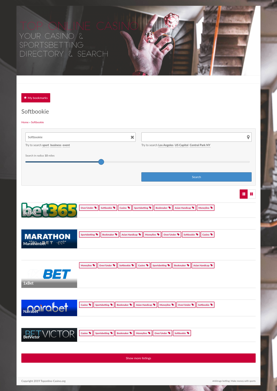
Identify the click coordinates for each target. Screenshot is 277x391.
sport (45, 145)
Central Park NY (200, 145)
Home (24, 122)
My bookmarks (36, 98)
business (55, 145)
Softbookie (37, 122)
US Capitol (182, 145)
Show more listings (138, 358)
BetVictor (31, 337)
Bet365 (29, 212)
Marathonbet (34, 243)
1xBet (28, 283)
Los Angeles (166, 145)
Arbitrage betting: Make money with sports (234, 380)
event (66, 145)
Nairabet (30, 311)
